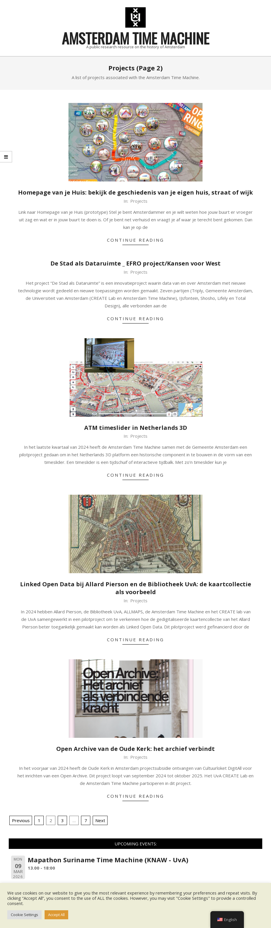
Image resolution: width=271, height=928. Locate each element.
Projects (138, 201)
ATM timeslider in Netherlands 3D (135, 428)
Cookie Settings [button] (24, 914)
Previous (21, 820)
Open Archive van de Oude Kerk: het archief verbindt (135, 749)
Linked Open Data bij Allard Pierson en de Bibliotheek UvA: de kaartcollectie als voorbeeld (135, 588)
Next (100, 820)
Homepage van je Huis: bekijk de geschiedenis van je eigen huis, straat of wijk (135, 192)
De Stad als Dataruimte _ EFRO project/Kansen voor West (135, 263)
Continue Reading (135, 240)
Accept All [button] (56, 914)
